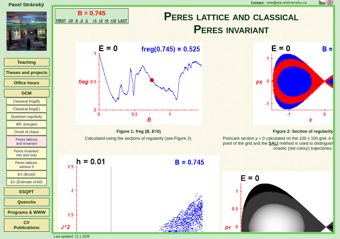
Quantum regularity (26, 117)
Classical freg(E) (26, 109)
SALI (273, 143)
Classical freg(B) (26, 101)
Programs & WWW (26, 212)
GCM (27, 93)
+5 (107, 21)
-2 (81, 21)
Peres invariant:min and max (26, 153)
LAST (122, 21)
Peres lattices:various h (26, 165)
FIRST (61, 21)
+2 (101, 21)
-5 (76, 21)
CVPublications (26, 225)
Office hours (27, 82)
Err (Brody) (27, 174)
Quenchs (26, 201)
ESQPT (26, 191)
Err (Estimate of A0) (26, 182)
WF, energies (26, 124)
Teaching (26, 62)
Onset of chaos (26, 132)
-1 (86, 21)
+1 (95, 21)
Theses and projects (26, 72)
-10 (70, 21)
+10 (113, 21)
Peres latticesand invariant (27, 141)
